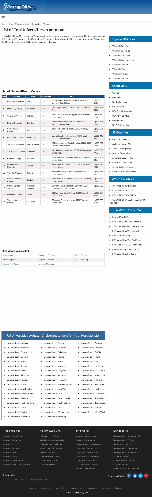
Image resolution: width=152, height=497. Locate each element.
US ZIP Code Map (120, 125)
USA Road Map (119, 120)
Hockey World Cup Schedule (126, 468)
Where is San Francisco (123, 60)
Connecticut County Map (124, 171)
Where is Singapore (12, 440)
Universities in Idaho (90, 356)
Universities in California (55, 347)
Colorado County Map (122, 167)
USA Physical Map (120, 115)
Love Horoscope (47, 452)
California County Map (122, 162)
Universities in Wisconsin (18, 416)
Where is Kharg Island (86, 436)
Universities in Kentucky (55, 366)
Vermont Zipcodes (10, 260)
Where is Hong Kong (12, 436)
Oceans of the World (85, 440)
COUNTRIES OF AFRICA (124, 195)
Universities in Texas (16, 407)
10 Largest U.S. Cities (49, 436)
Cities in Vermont (81, 255)
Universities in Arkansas (18, 347)
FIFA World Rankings (122, 235)
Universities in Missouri (17, 380)
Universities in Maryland (55, 370)
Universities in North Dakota (20, 393)
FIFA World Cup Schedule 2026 (127, 436)
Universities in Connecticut (19, 352)
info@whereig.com (38, 479)
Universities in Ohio (53, 393)
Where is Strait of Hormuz (51, 444)
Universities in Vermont (92, 407)
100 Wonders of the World (88, 444)
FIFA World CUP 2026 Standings (127, 244)
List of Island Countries (87, 464)
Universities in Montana (55, 380)
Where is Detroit (120, 78)
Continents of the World (87, 456)
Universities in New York (55, 389)
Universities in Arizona (91, 343)
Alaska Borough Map (121, 148)
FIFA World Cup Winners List (125, 231)
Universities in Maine (16, 370)
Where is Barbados (11, 448)
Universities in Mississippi (93, 375)
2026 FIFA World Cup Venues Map (128, 226)
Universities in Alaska (54, 343)
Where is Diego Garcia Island (16, 464)
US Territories (118, 106)
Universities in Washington (56, 412)
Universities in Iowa (90, 361)
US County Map (119, 139)
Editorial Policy (77, 488)
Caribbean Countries (85, 460)
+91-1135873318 (15, 479)
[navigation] (3, 17)
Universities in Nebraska (92, 380)
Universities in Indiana (54, 361)
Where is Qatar (10, 444)
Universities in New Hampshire (58, 384)
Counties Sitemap (47, 464)
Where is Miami (119, 69)
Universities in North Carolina (94, 389)
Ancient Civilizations (85, 468)
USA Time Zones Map (122, 111)
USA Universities (22, 24)
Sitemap (118, 488)
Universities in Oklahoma (92, 393)
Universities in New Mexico (19, 389)
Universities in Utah (53, 407)
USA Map (116, 97)
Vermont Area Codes (11, 264)
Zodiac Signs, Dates (48, 460)
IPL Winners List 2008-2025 (125, 460)
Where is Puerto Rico (13, 460)
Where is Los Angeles (122, 50)
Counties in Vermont (47, 255)
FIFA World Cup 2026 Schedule (126, 221)
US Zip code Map (81, 260)
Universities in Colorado (92, 347)
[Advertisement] (53, 66)
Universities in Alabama (17, 343)
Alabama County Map (122, 144)
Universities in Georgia (17, 356)
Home (4, 24)
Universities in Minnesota (56, 375)
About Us (32, 488)
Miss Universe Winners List (52, 440)
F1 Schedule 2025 (121, 464)
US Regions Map (120, 102)
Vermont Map (8, 255)
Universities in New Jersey (93, 384)
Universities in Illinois (16, 361)
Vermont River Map (46, 264)
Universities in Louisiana (92, 366)
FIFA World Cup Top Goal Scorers (127, 240)
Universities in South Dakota (57, 403)
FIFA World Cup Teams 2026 (125, 249)
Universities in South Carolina (20, 403)
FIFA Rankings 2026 (122, 444)
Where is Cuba (10, 456)
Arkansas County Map (122, 158)
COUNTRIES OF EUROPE (124, 186)
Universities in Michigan (18, 375)
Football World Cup (121, 217)
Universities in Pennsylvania (57, 398)
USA (11, 24)
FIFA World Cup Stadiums (124, 254)
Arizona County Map (121, 153)
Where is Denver (120, 64)
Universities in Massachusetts (95, 370)
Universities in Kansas (17, 366)
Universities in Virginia (17, 412)
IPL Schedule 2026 (121, 456)
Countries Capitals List (86, 448)
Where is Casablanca (49, 456)
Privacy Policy (61, 488)
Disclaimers (93, 488)
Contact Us (46, 488)
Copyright (106, 488)
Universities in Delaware (55, 352)
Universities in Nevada (17, 384)
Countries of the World (87, 452)
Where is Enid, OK (120, 46)
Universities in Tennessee (93, 403)
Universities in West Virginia (94, 412)
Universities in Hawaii (54, 356)
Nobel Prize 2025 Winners (51, 448)
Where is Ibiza (9, 452)
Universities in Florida (91, 352)
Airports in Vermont (46, 260)
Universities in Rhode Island (94, 398)
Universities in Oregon (17, 398)
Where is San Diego (121, 55)
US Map (115, 92)
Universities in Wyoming (55, 416)
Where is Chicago (120, 73)
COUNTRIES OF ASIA (122, 190)
